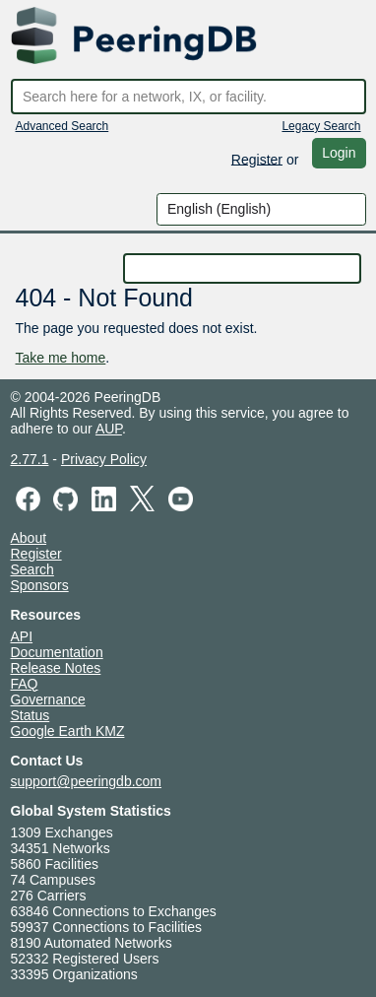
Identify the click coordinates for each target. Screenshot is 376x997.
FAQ (24, 684)
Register (256, 158)
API (22, 636)
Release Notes (56, 668)
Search (32, 569)
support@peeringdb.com (86, 781)
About (29, 538)
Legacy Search (321, 126)
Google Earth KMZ (68, 731)
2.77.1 (30, 459)
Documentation (57, 652)
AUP (108, 428)
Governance (48, 699)
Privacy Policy (104, 459)
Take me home (61, 358)
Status (30, 715)
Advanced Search (62, 126)
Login (338, 153)
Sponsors (40, 585)
